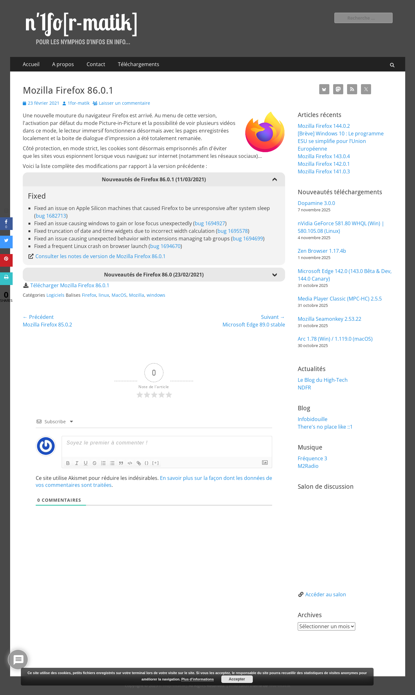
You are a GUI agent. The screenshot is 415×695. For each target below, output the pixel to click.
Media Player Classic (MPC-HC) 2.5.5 (340, 298)
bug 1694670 (165, 246)
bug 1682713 (51, 215)
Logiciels (55, 295)
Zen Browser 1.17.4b (322, 250)
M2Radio (308, 465)
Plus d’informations (197, 679)
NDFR (304, 387)
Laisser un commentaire (124, 103)
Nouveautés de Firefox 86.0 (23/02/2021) (154, 274)
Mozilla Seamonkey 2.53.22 (329, 318)
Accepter (237, 679)
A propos (63, 64)
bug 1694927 (210, 223)
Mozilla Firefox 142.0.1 (324, 163)
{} (147, 462)
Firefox (89, 295)
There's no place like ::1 (325, 426)
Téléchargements (138, 64)
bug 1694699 (248, 238)
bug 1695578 (232, 230)
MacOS (119, 295)
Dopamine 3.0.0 (316, 203)
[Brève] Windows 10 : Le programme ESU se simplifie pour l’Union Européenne (341, 141)
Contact (96, 64)
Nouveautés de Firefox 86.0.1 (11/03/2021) (154, 179)
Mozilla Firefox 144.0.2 (324, 125)
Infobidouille (312, 419)
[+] (155, 462)
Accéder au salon (325, 594)
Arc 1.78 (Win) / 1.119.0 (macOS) (335, 338)
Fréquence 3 (312, 458)
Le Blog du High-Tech (323, 379)
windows (156, 295)
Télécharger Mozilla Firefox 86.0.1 (69, 285)
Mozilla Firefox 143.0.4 (324, 156)
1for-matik (78, 103)
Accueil (31, 64)
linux (104, 295)
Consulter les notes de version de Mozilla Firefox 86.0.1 (100, 256)
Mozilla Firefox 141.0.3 (324, 171)
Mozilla (136, 295)
